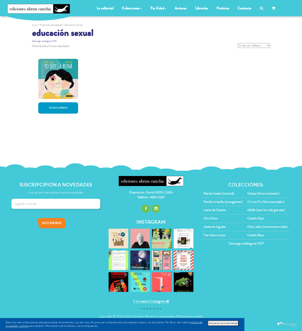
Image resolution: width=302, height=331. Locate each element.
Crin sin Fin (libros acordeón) (265, 202)
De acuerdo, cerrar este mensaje (223, 323)
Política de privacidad (189, 316)
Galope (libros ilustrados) (263, 193)
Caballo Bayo (255, 235)
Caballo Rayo (255, 218)
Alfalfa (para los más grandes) (266, 210)
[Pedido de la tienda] (254, 45)
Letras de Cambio (214, 210)
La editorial (105, 8)
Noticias (222, 8)
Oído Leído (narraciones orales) (267, 227)
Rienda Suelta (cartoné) (218, 193)
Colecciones (132, 8)
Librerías (201, 8)
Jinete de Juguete (214, 227)
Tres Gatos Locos (214, 235)
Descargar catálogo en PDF (44, 41)
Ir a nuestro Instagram (149, 301)
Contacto (244, 8)
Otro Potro (210, 218)
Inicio (35, 25)
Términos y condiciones (159, 316)
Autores (181, 8)
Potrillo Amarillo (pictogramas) (223, 202)
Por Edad (158, 8)
